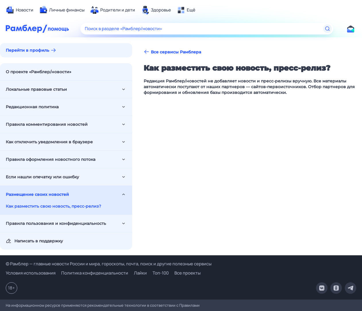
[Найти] (327, 28)
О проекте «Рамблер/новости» (38, 71)
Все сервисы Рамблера (172, 52)
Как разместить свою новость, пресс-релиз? (53, 206)
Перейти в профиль (27, 50)
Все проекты (187, 273)
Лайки (140, 273)
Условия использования (30, 273)
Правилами (189, 305)
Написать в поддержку (34, 241)
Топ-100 (161, 273)
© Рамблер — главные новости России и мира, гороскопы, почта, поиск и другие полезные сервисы (108, 264)
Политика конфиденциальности (94, 273)
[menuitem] (19, 10)
